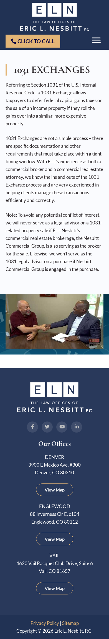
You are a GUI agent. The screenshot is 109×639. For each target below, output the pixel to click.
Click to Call (33, 41)
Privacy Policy (45, 623)
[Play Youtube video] (55, 321)
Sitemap (70, 623)
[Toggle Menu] (96, 40)
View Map (55, 489)
